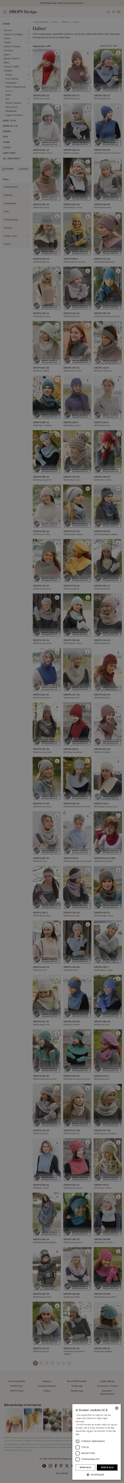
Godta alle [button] (107, 1467)
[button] (97, 1475)
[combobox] (116, 1408)
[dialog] (96, 1442)
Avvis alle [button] (85, 1467)
